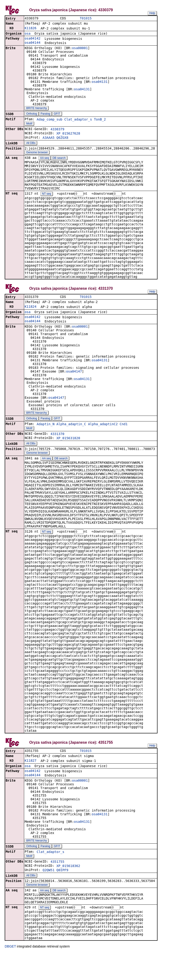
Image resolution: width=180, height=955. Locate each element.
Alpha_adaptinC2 (103, 425)
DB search (59, 158)
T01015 (85, 18)
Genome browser (37, 152)
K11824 (31, 308)
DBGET (10, 948)
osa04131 (99, 82)
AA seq (44, 158)
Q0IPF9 (62, 872)
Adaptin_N (45, 425)
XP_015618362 (68, 868)
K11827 (31, 762)
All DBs (30, 143)
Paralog (45, 114)
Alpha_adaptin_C (71, 425)
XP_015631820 (68, 439)
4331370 (57, 435)
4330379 (57, 130)
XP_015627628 (68, 134)
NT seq (46, 194)
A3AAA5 (49, 138)
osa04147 (74, 372)
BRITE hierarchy (36, 108)
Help (152, 13)
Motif (29, 124)
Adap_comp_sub (49, 120)
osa (27, 34)
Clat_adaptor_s (78, 120)
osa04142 (32, 39)
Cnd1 (124, 425)
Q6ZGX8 (62, 138)
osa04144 (32, 43)
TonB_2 (100, 120)
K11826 (31, 28)
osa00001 (80, 48)
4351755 (57, 863)
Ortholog (31, 114)
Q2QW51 (49, 872)
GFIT (57, 114)
